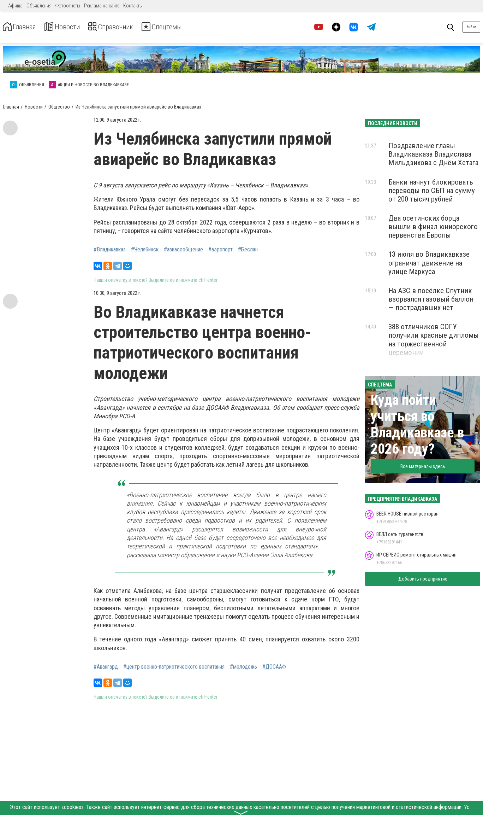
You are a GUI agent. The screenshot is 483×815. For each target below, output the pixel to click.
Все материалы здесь (422, 466)
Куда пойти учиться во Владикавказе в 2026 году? (417, 424)
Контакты (133, 5)
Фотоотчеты (67, 5)
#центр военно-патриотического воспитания (174, 667)
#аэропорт (220, 249)
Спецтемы (183, 27)
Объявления (39, 5)
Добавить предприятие (422, 579)
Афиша (15, 5)
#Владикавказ (110, 249)
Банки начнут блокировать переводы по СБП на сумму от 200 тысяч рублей (431, 190)
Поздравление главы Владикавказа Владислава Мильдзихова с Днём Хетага (433, 154)
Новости (70, 27)
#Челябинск (145, 249)
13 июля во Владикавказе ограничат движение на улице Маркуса (429, 262)
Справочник (125, 27)
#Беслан (248, 249)
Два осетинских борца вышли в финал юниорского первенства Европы (433, 226)
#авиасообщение (183, 249)
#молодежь (243, 667)
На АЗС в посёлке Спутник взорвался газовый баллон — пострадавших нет (430, 299)
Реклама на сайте (101, 5)
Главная (22, 27)
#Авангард (106, 667)
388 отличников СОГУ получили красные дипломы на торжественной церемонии (433, 339)
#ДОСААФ (274, 667)
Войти (471, 26)
